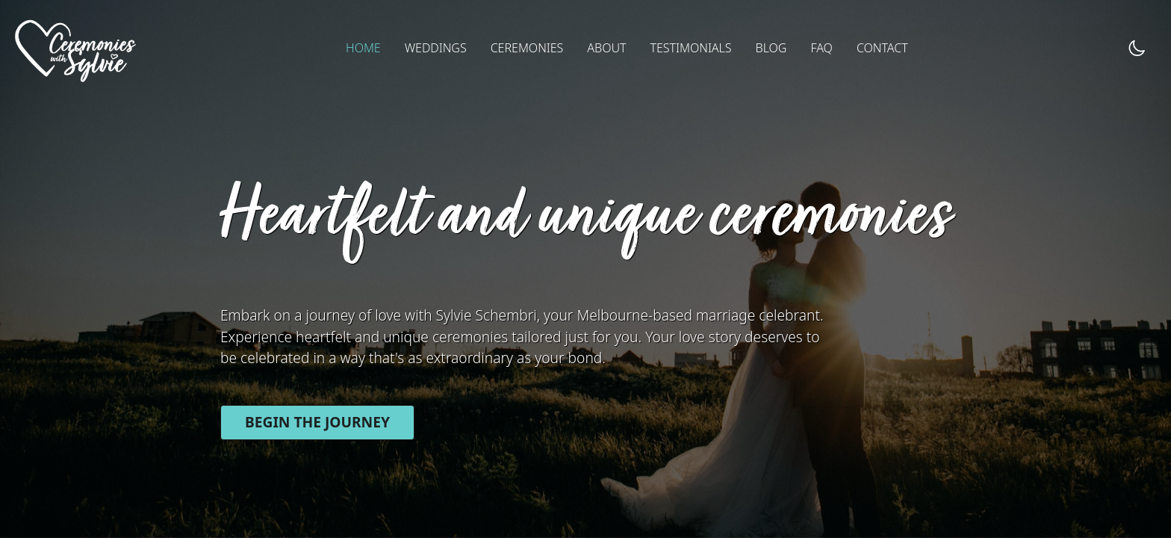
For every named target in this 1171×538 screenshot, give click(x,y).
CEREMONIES (527, 48)
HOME (363, 48)
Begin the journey (317, 422)
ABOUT (606, 48)
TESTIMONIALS (690, 48)
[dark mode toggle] (1137, 48)
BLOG (771, 48)
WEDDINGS (436, 48)
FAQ (821, 48)
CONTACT (882, 48)
